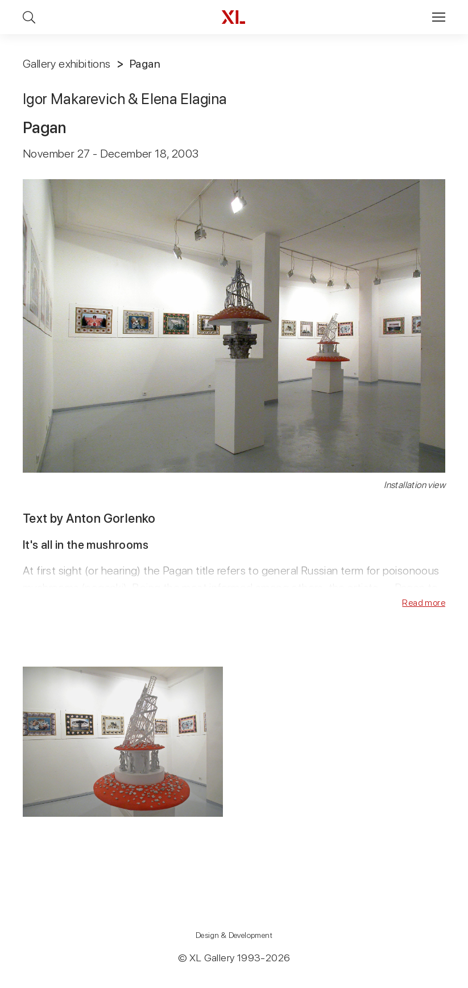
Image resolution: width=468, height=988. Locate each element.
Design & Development (234, 935)
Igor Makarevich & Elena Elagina (124, 99)
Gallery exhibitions (67, 64)
